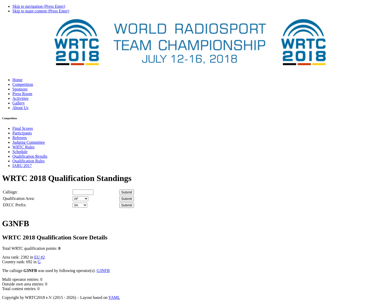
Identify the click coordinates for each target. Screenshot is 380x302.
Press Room (22, 94)
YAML (114, 297)
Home (17, 80)
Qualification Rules (28, 161)
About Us (20, 107)
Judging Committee (28, 142)
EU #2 (39, 257)
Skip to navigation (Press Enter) (38, 6)
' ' (80, 198)
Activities (20, 98)
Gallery (18, 103)
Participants (22, 133)
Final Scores (22, 128)
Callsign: (10, 192)
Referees (19, 137)
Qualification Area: (19, 198)
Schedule (20, 151)
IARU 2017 (22, 165)
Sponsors (20, 89)
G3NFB (103, 270)
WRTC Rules (23, 147)
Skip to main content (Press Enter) (40, 11)
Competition (22, 84)
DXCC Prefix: (15, 205)
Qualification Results (30, 156)
